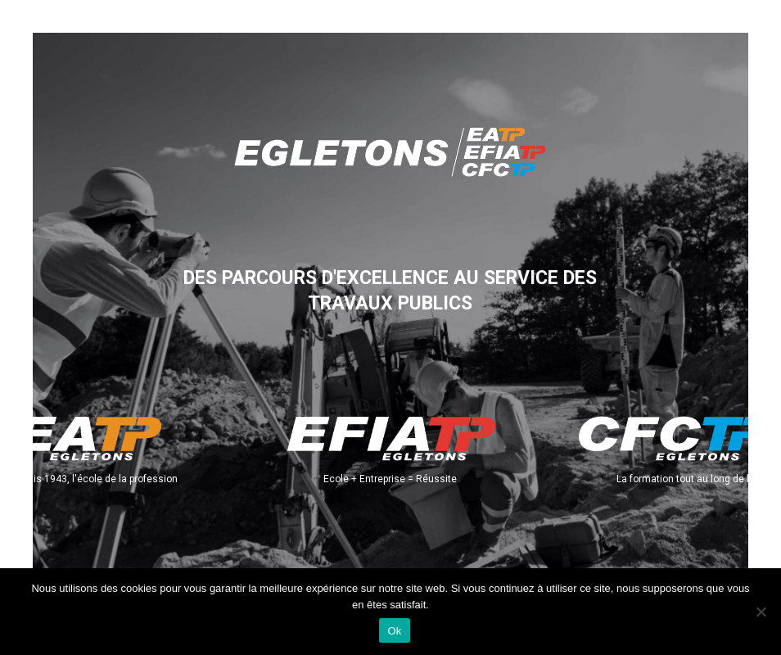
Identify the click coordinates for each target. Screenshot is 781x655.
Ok (394, 631)
